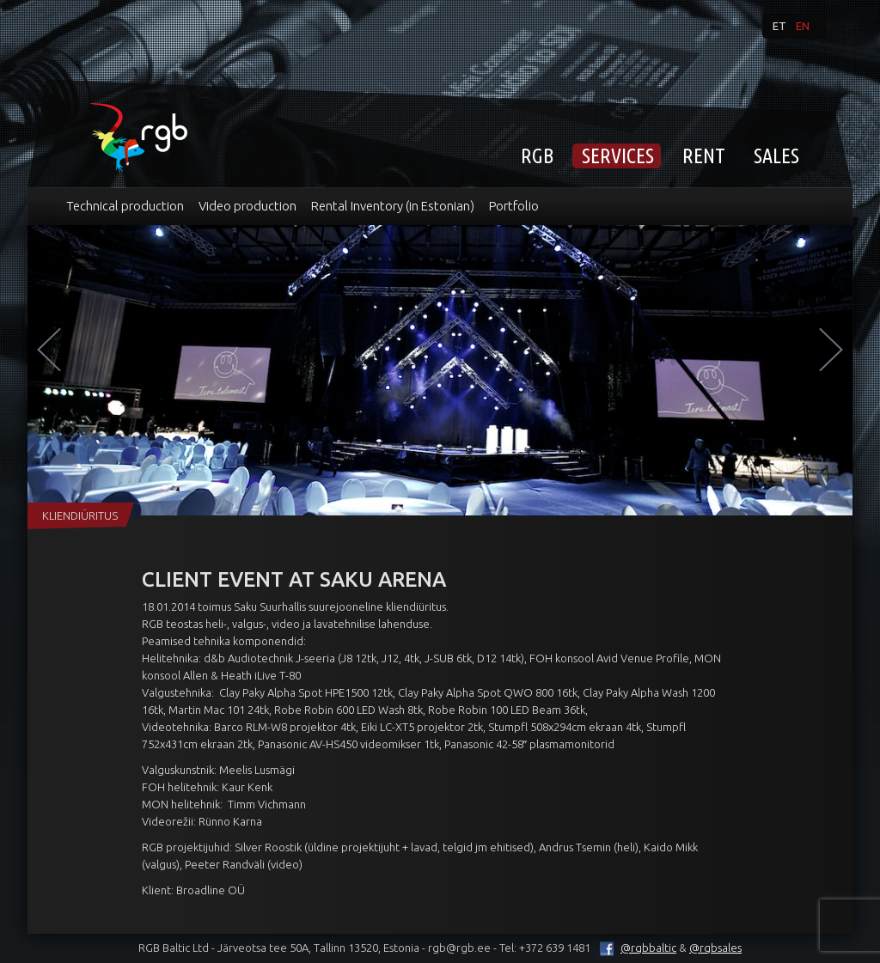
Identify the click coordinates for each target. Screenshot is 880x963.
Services (618, 156)
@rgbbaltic (634, 948)
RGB (537, 156)
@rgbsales (715, 948)
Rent (703, 156)
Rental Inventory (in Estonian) (392, 205)
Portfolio (514, 205)
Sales (776, 156)
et (779, 26)
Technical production (125, 205)
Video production (247, 205)
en (803, 26)
